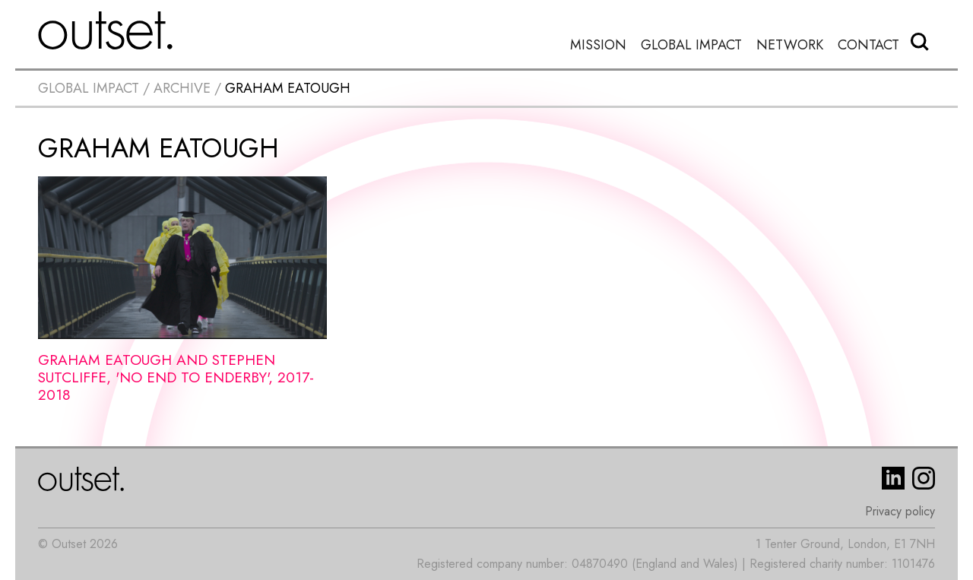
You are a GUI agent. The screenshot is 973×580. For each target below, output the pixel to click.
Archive (182, 88)
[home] (105, 30)
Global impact (88, 88)
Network (789, 45)
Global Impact (691, 45)
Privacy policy (900, 511)
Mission (598, 45)
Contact (868, 45)
